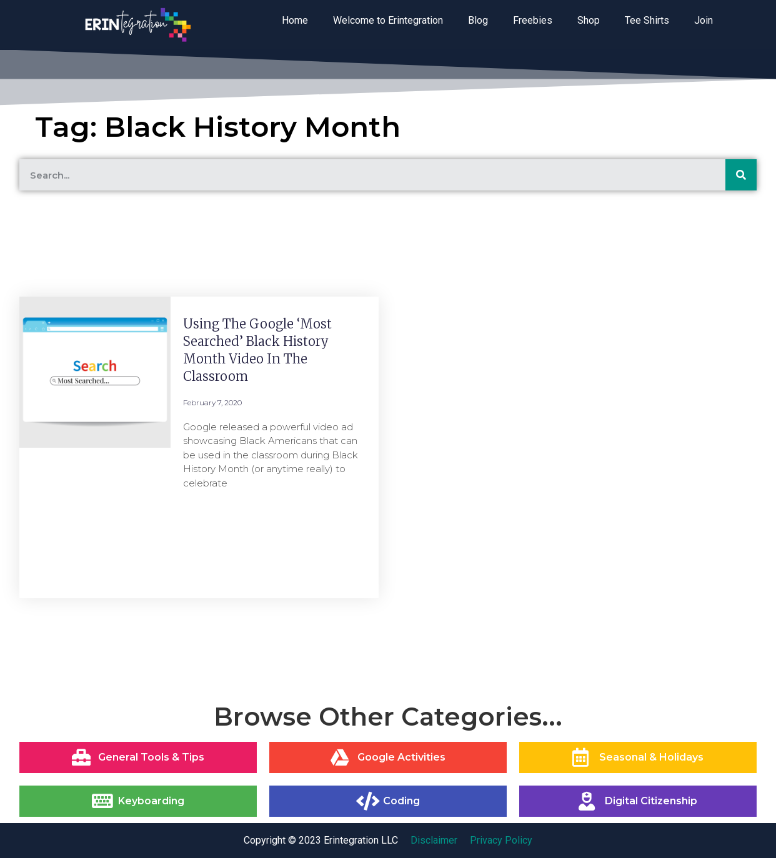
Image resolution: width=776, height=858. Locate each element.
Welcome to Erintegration (388, 20)
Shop (588, 20)
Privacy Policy (501, 840)
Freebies (532, 20)
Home (295, 20)
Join (703, 20)
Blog (478, 20)
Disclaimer (433, 840)
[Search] (741, 174)
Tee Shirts (647, 20)
